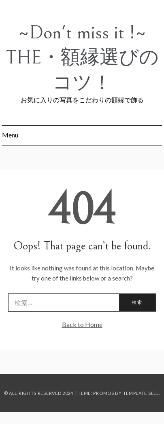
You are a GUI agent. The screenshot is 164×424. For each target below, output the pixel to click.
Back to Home (82, 324)
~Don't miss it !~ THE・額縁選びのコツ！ (82, 57)
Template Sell (141, 393)
